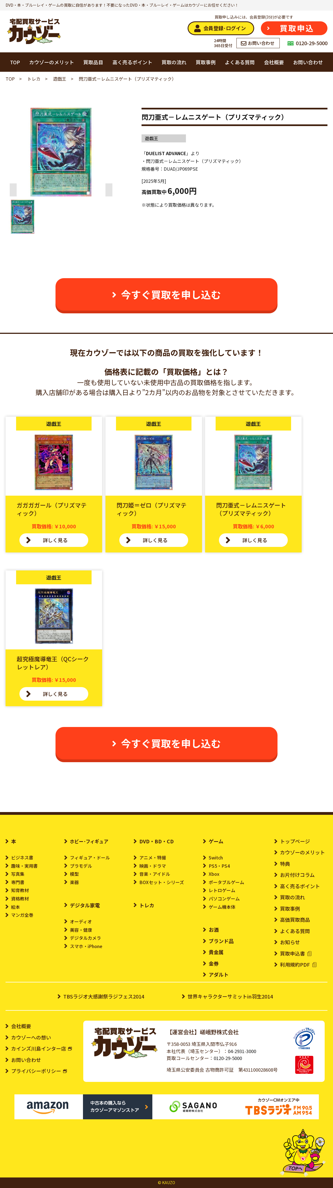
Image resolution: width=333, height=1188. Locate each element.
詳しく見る (55, 540)
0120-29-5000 (228, 1058)
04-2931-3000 (242, 1051)
